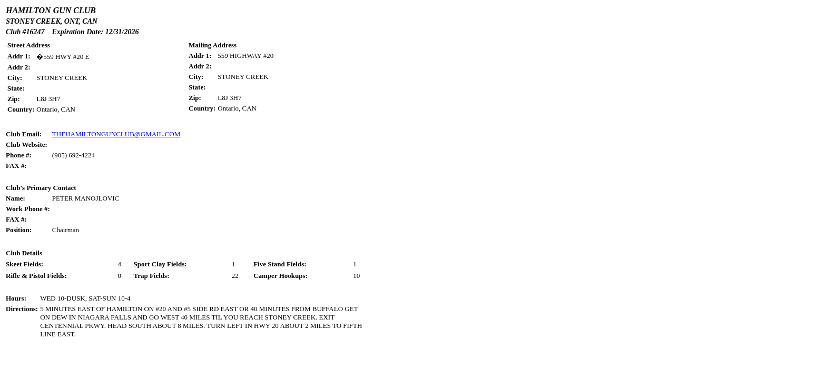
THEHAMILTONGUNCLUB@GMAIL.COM (116, 134)
